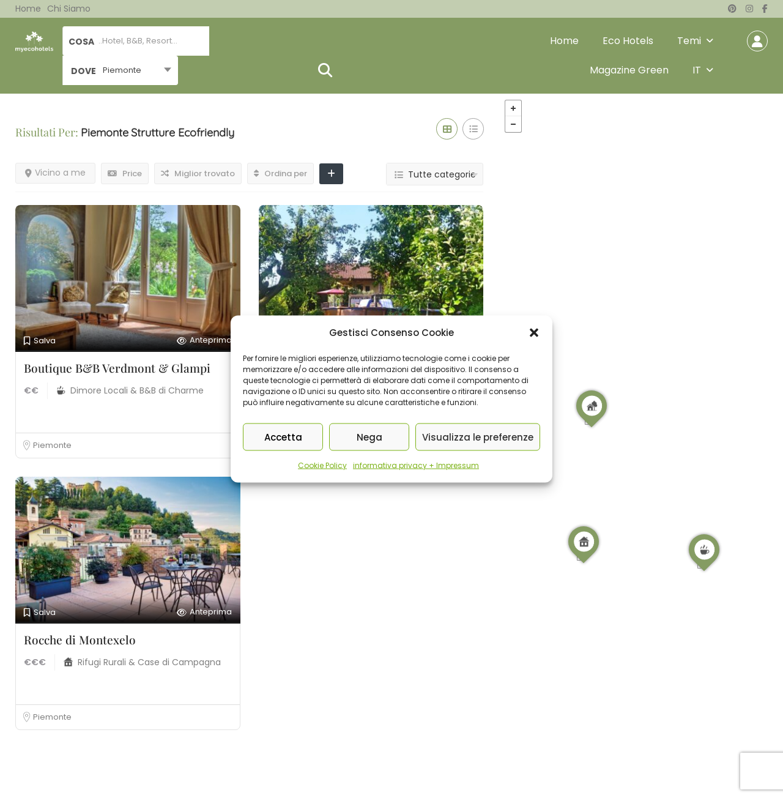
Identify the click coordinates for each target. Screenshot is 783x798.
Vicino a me (55, 172)
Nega (369, 436)
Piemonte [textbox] (122, 70)
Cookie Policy (322, 465)
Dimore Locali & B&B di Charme (137, 390)
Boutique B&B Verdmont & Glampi (117, 368)
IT (696, 70)
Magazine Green (629, 70)
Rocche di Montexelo (80, 639)
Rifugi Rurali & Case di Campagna (149, 662)
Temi (689, 41)
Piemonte (52, 445)
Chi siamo (69, 8)
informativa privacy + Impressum (416, 465)
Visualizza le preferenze (477, 436)
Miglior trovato (198, 173)
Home (28, 8)
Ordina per (280, 173)
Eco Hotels (628, 41)
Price (125, 173)
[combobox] (120, 70)
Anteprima (204, 340)
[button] (534, 333)
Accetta (283, 436)
